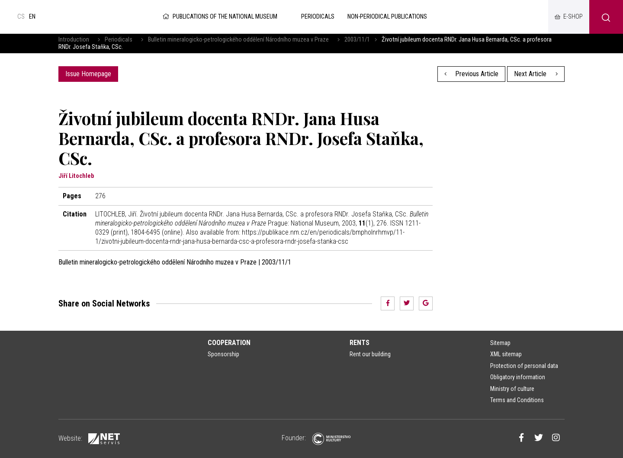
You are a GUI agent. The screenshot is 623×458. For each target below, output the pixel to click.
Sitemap (500, 342)
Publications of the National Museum (219, 16)
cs (21, 16)
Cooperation (229, 343)
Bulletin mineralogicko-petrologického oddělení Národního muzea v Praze (238, 39)
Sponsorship (223, 354)
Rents (359, 343)
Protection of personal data (524, 365)
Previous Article (471, 74)
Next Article (536, 74)
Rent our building (370, 354)
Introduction (73, 39)
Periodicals (118, 39)
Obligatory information (517, 377)
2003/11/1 (357, 39)
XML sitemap (506, 354)
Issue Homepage (88, 74)
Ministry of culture (512, 388)
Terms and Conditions (517, 400)
